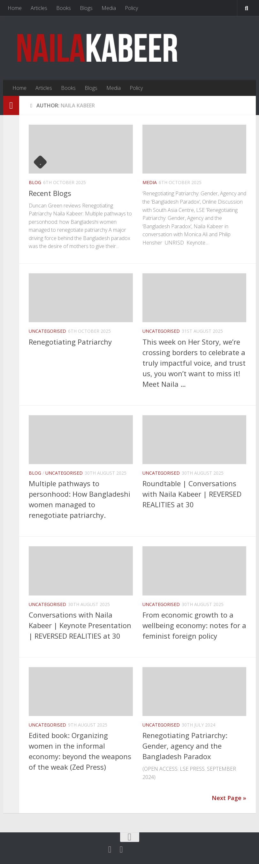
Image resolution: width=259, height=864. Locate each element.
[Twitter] (109, 849)
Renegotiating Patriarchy (70, 341)
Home (15, 8)
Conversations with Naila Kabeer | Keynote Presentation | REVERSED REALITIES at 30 (80, 625)
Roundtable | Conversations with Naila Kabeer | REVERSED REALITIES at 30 (191, 494)
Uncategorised (47, 331)
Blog (35, 182)
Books (63, 8)
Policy (131, 8)
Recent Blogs (50, 193)
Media (109, 8)
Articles (39, 8)
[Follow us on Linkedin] (121, 849)
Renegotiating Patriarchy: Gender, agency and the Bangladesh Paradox (184, 745)
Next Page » (229, 798)
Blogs (86, 8)
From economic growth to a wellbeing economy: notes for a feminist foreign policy (194, 625)
